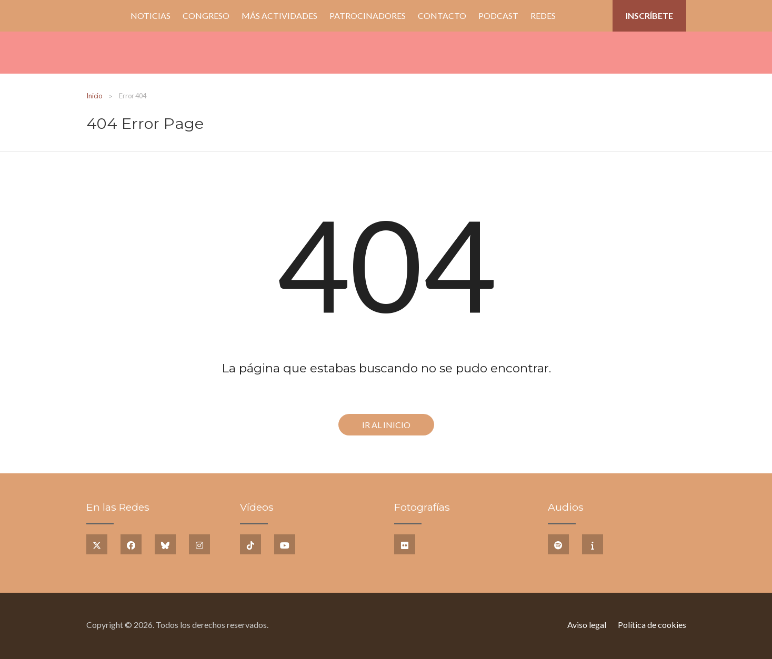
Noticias (151, 16)
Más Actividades (279, 16)
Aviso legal (586, 625)
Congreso (206, 16)
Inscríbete (649, 16)
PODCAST (498, 16)
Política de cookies (652, 625)
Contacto (442, 16)
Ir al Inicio (386, 425)
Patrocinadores (367, 16)
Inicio (105, 16)
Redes (543, 16)
